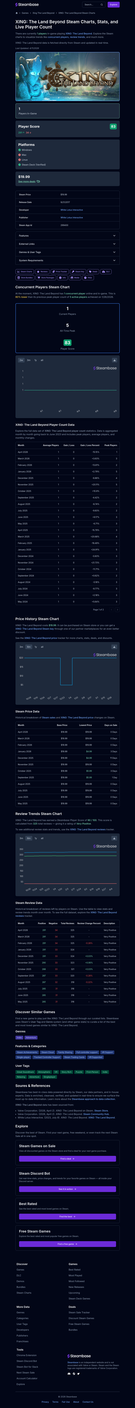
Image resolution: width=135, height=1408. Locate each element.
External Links (67, 244)
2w (21, 360)
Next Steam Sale (26, 1372)
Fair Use (66, 1402)
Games (25, 13)
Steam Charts (24, 1292)
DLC (19, 1275)
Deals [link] (93, 271)
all (42, 360)
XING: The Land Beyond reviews (88, 829)
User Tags (22, 1324)
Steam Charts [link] (24, 271)
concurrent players (58, 37)
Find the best (67, 1216)
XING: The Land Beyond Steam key (34, 628)
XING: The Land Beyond (79, 33)
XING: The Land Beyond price (40, 638)
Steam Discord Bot (27, 1361)
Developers (23, 1329)
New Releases (76, 1287)
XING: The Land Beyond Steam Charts (76, 13)
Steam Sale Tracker (79, 1312)
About (76, 1402)
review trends (77, 37)
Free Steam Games (79, 1324)
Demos (20, 1281)
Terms (55, 1402)
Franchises (23, 1341)
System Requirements (67, 260)
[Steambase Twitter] (78, 1374)
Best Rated (74, 1269)
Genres (20, 1312)
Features (67, 235)
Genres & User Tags (67, 252)
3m (28, 360)
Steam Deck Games (79, 1298)
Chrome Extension (27, 1355)
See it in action (67, 1189)
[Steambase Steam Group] (74, 1374)
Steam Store (101, 1110)
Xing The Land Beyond (43, 13)
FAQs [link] (88, 278)
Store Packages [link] (45, 278)
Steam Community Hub (96, 1114)
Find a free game (67, 1244)
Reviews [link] (42, 271)
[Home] (16, 13)
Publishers (22, 1335)
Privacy (45, 1402)
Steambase (73, 1362)
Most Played (75, 1275)
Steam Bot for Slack (27, 1366)
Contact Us (88, 1402)
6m (29, 646)
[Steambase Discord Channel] (69, 1374)
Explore (113, 4)
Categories (23, 1318)
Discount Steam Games (81, 1318)
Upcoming (74, 1292)
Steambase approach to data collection (93, 1099)
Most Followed (77, 1281)
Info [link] (62, 278)
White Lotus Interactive (72, 210)
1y (35, 360)
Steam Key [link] (78, 271)
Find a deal (67, 1158)
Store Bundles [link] (25, 278)
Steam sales (49, 717)
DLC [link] (106, 271)
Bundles (21, 1287)
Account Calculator (27, 1378)
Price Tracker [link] (60, 271)
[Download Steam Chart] (114, 360)
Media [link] (75, 278)
